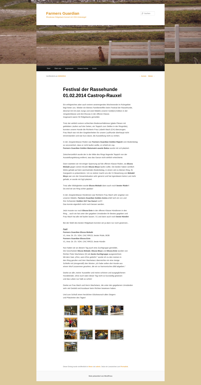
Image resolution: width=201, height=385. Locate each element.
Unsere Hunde (82, 68)
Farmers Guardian (62, 13)
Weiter (151, 76)
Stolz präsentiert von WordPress (100, 376)
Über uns (57, 68)
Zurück (142, 76)
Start (48, 68)
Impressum (69, 68)
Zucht (94, 68)
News (91, 367)
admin (98, 367)
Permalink (124, 367)
